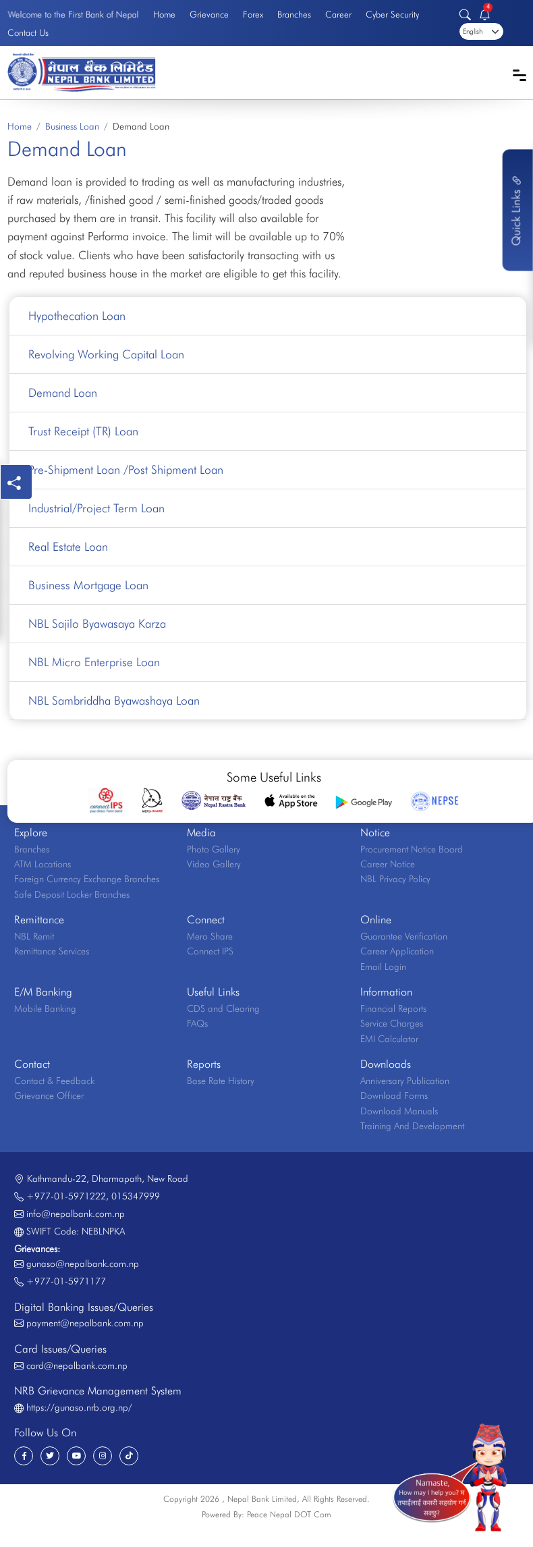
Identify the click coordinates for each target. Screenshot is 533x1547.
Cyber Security (392, 14)
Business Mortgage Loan (88, 585)
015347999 (135, 1196)
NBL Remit (34, 936)
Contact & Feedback (54, 1080)
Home (164, 14)
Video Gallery (214, 864)
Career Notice (387, 864)
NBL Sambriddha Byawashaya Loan (114, 700)
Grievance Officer (49, 1095)
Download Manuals (399, 1111)
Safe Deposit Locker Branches (72, 894)
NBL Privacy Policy (395, 878)
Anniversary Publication (404, 1080)
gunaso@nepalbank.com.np (82, 1263)
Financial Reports (393, 1008)
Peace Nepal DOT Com (289, 1514)
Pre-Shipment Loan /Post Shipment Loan (125, 469)
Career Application (397, 951)
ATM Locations (42, 864)
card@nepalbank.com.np (77, 1365)
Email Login (383, 966)
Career (338, 14)
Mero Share (210, 936)
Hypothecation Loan (76, 315)
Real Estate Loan (68, 546)
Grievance (209, 14)
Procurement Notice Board (411, 849)
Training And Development (412, 1125)
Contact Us (28, 32)
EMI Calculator (389, 1038)
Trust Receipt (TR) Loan (83, 431)
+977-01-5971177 (66, 1281)
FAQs (197, 1023)
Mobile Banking (45, 1008)
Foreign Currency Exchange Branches (86, 878)
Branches (294, 14)
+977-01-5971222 (66, 1196)
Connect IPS (210, 951)
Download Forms (394, 1095)
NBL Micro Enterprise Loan (94, 662)
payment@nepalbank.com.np (85, 1323)
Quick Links (516, 210)
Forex (253, 14)
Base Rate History (220, 1080)
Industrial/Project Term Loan (96, 508)
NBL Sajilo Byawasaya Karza (97, 623)
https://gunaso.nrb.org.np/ (79, 1407)
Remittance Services (51, 951)
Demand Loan (62, 392)
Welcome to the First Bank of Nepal (73, 14)
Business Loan (72, 126)
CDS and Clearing (223, 1008)
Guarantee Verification (403, 936)
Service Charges (391, 1023)
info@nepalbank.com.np (75, 1213)
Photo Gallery (213, 849)
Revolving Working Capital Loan (106, 354)
